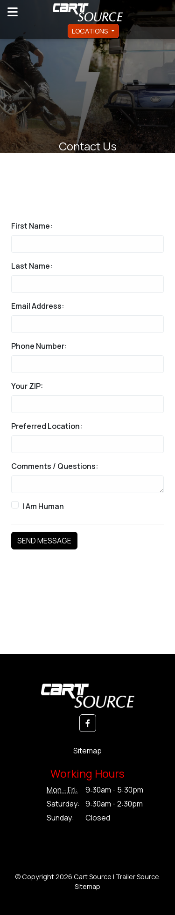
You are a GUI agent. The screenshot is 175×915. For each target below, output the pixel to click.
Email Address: (37, 306)
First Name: (32, 226)
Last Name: (32, 266)
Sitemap (87, 751)
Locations (90, 31)
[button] (87, 723)
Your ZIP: (27, 386)
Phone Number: (39, 346)
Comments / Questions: (54, 466)
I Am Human (43, 506)
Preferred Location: (47, 426)
